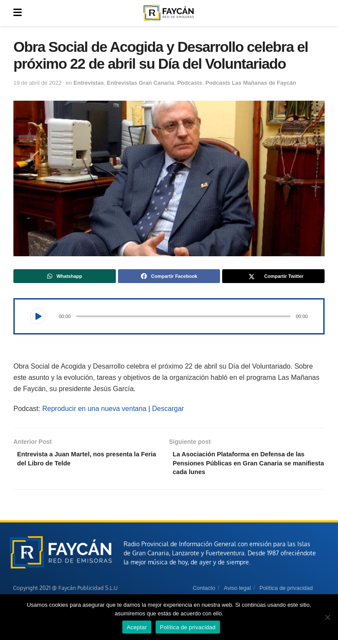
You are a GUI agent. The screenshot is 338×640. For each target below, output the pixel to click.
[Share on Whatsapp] (64, 276)
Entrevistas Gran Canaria (140, 83)
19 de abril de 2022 (37, 83)
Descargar (168, 408)
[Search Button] (320, 13)
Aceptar (137, 627)
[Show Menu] (17, 13)
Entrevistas (88, 83)
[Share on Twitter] (273, 276)
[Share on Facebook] (169, 276)
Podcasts (189, 83)
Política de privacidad (286, 591)
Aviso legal (237, 591)
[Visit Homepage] (169, 13)
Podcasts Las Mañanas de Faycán (250, 83)
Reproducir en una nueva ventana (94, 408)
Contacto (204, 591)
